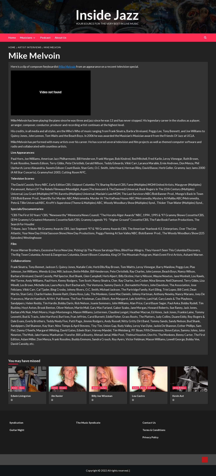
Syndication (16, 422)
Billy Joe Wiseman (102, 395)
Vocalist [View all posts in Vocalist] (151, 388)
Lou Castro (138, 395)
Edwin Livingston (21, 395)
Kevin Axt (178, 395)
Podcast (45, 37)
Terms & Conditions (154, 429)
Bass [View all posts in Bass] (22, 388)
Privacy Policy (150, 437)
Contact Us (149, 422)
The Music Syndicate (88, 422)
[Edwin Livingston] (27, 379)
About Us (60, 37)
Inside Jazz (107, 14)
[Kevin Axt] (189, 379)
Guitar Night (16, 429)
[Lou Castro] (148, 379)
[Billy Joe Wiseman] (108, 379)
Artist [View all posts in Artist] (14, 388)
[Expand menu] (34, 37)
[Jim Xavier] (68, 379)
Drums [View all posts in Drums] (63, 388)
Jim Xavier (57, 395)
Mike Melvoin (67, 66)
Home (12, 37)
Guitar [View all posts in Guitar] (103, 388)
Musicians (28, 37)
